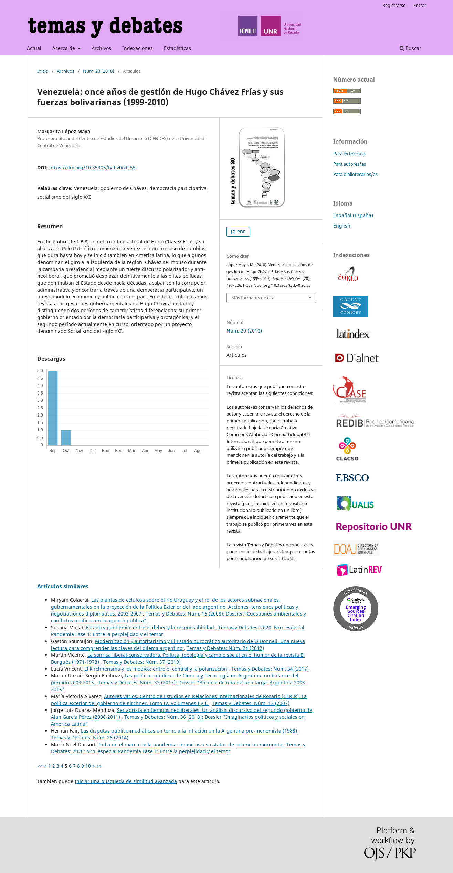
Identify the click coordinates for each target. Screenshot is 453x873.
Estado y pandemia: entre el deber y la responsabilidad (150, 627)
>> (99, 765)
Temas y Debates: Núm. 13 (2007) (250, 703)
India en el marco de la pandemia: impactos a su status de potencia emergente (191, 744)
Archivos (101, 48)
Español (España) (353, 215)
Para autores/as (349, 164)
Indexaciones (137, 48)
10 (88, 765)
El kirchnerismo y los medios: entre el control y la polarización (156, 668)
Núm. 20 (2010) (98, 71)
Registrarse (393, 5)
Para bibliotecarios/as (355, 174)
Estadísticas (177, 48)
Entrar (419, 5)
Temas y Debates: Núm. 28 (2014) (89, 737)
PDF (240, 232)
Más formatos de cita (252, 298)
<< (40, 765)
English (341, 225)
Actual (34, 48)
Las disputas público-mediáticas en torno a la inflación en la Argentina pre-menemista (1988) (189, 730)
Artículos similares (62, 586)
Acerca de (64, 48)
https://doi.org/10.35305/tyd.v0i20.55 (92, 167)
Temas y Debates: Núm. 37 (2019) (142, 662)
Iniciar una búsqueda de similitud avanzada (126, 781)
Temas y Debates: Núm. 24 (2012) (225, 648)
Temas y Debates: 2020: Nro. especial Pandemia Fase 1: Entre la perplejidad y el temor (178, 748)
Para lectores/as (349, 153)
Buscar (410, 48)
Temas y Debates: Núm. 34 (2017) (270, 668)
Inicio (42, 71)
